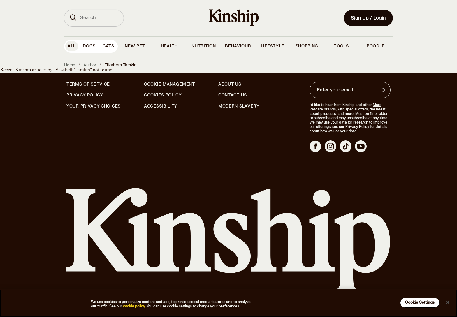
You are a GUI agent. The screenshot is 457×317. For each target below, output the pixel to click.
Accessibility (160, 106)
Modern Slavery (239, 106)
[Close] (447, 302)
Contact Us (232, 95)
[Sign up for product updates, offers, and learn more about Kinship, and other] (384, 90)
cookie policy (134, 306)
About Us (229, 84)
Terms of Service (88, 84)
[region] (228, 303)
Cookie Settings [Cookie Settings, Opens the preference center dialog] (420, 302)
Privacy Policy (84, 95)
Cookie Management (169, 84)
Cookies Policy (163, 95)
